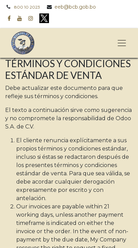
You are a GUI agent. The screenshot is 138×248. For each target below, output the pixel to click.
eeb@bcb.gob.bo (75, 7)
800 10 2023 (27, 7)
